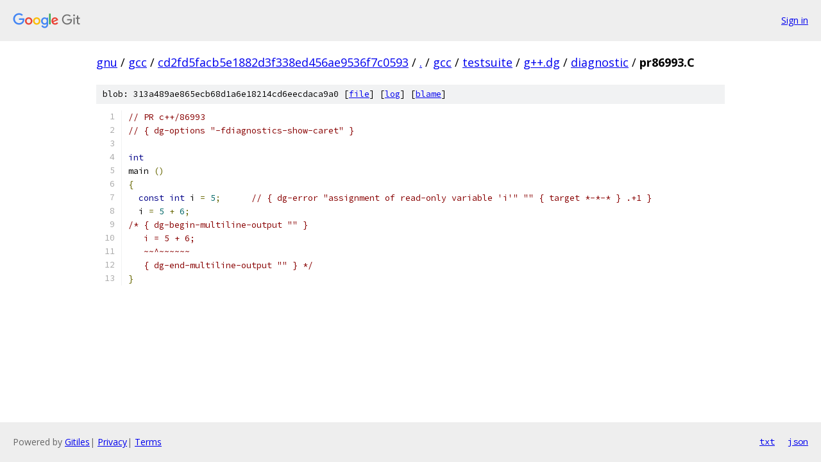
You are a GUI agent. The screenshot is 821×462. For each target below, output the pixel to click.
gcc (137, 62)
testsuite (487, 62)
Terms (148, 442)
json (798, 441)
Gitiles (77, 442)
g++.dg (541, 62)
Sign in (794, 20)
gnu (106, 62)
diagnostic (600, 62)
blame (428, 94)
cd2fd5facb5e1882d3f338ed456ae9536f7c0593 (283, 62)
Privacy (112, 442)
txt (767, 441)
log (392, 94)
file (359, 94)
